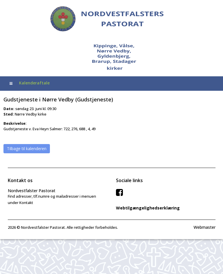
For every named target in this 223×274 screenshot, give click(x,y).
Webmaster (204, 227)
